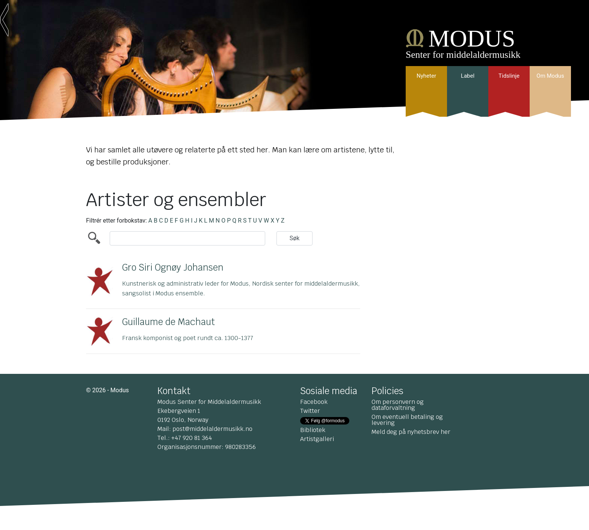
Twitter (310, 411)
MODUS (471, 38)
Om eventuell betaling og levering (407, 420)
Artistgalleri (317, 439)
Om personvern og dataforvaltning (398, 405)
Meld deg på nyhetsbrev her (411, 432)
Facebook (314, 402)
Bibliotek (312, 430)
